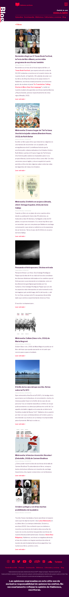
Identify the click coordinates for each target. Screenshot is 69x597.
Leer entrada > (20, 99)
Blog (64, 17)
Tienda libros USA (11, 567)
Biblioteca (39, 17)
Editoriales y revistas (53, 17)
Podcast (21, 567)
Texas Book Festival (22, 70)
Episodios (19, 17)
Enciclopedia (29, 17)
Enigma (46, 571)
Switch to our (60, 11)
